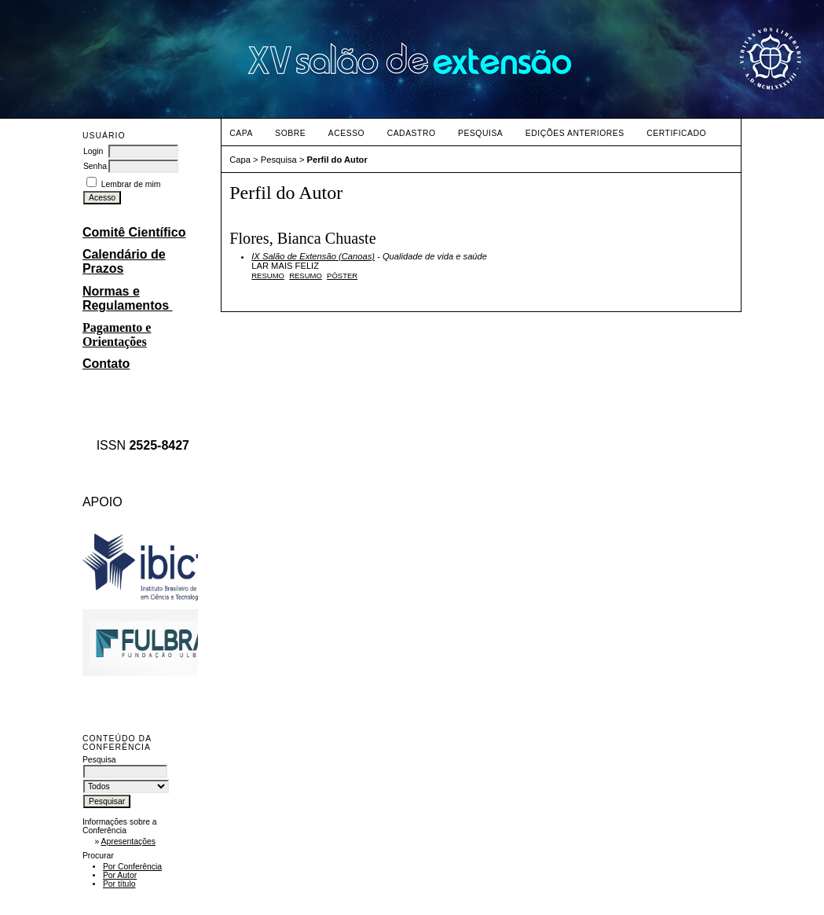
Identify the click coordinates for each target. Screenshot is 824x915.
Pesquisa (480, 133)
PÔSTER (342, 275)
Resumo (267, 275)
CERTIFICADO (676, 133)
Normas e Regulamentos (127, 298)
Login (93, 151)
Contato (106, 363)
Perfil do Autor (337, 159)
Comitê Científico (134, 232)
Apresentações (128, 841)
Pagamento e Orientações (117, 334)
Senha (95, 166)
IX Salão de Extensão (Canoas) (313, 256)
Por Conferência (132, 866)
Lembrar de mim (131, 184)
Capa (241, 133)
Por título (119, 884)
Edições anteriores (575, 133)
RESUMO (305, 275)
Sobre (290, 133)
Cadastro (411, 133)
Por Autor (120, 875)
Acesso (346, 133)
